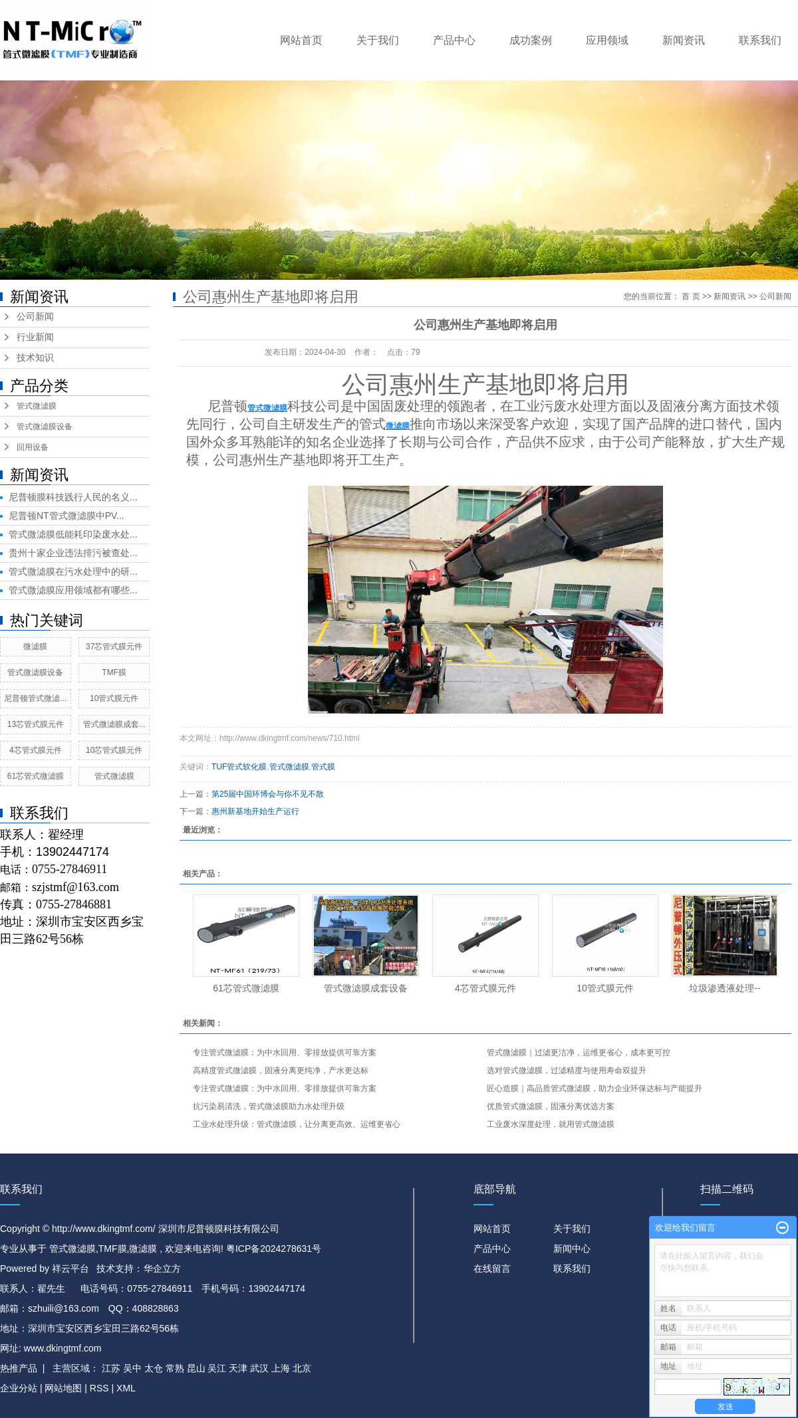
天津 (238, 1368)
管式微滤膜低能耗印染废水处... (73, 534)
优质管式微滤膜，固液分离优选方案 (550, 1106)
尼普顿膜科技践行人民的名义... (73, 497)
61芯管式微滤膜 (35, 776)
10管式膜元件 (114, 698)
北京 (302, 1368)
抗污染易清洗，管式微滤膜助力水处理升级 (268, 1106)
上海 (280, 1368)
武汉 (259, 1368)
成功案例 (530, 40)
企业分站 (18, 1388)
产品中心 (454, 40)
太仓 (153, 1368)
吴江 (216, 1368)
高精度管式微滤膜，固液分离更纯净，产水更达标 (280, 1070)
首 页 (691, 296)
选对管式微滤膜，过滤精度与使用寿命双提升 (566, 1070)
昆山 (196, 1368)
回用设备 (33, 447)
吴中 (132, 1368)
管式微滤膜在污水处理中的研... (73, 571)
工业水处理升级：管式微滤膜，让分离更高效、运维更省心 (296, 1124)
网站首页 (301, 40)
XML (126, 1388)
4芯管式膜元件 (35, 750)
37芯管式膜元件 (114, 646)
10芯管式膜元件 (114, 750)
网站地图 (64, 1388)
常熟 (175, 1368)
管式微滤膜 (37, 406)
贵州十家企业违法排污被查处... (73, 553)
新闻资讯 (683, 40)
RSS (99, 1388)
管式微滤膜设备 (44, 426)
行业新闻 (35, 337)
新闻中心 (572, 1248)
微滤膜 (35, 646)
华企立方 (162, 1268)
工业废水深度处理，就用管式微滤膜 (550, 1124)
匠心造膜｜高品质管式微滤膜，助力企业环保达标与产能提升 (594, 1088)
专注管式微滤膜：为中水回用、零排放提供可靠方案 (284, 1052)
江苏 (111, 1368)
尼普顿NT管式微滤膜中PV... (66, 515)
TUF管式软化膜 (239, 766)
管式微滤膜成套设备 (366, 988)
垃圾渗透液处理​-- (724, 988)
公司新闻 (35, 317)
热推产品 (18, 1368)
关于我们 (377, 40)
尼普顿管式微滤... (35, 698)
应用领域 (607, 40)
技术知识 (35, 358)
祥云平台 (70, 1268)
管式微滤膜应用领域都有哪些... (73, 590)
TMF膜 (114, 672)
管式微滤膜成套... (114, 724)
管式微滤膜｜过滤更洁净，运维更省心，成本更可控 (578, 1052)
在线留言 (492, 1268)
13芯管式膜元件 (35, 724)
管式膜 (323, 766)
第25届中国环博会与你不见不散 (267, 794)
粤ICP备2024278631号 (273, 1248)
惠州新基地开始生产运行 (255, 811)
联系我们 (760, 40)
